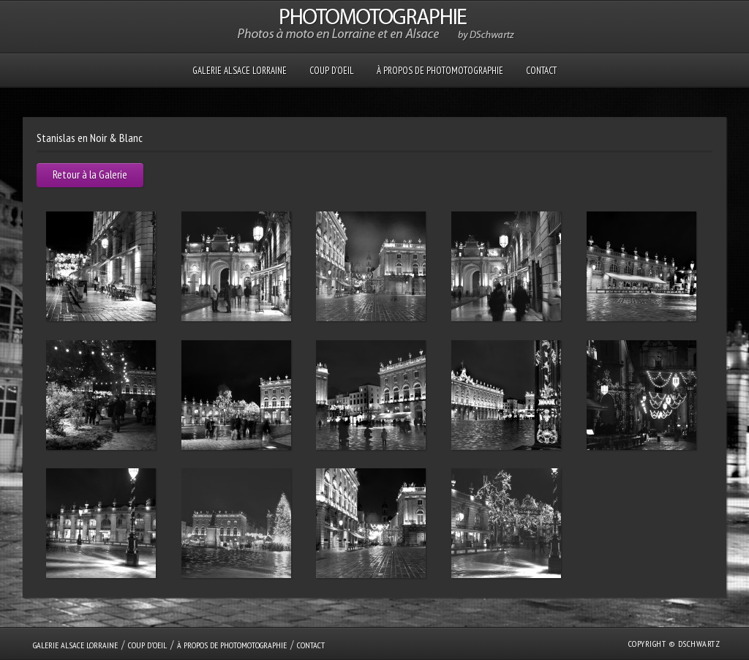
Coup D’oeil (331, 70)
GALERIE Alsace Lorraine (239, 70)
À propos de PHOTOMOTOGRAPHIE (440, 70)
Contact (541, 70)
